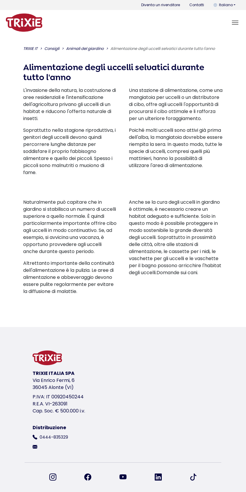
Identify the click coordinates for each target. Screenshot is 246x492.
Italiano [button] (223, 4)
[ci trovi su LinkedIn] (162, 477)
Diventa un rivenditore (160, 4)
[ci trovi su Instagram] (56, 477)
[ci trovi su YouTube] (126, 477)
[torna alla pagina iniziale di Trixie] (24, 23)
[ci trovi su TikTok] (193, 477)
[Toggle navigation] (235, 23)
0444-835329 (54, 437)
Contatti (196, 4)
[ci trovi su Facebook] (91, 477)
